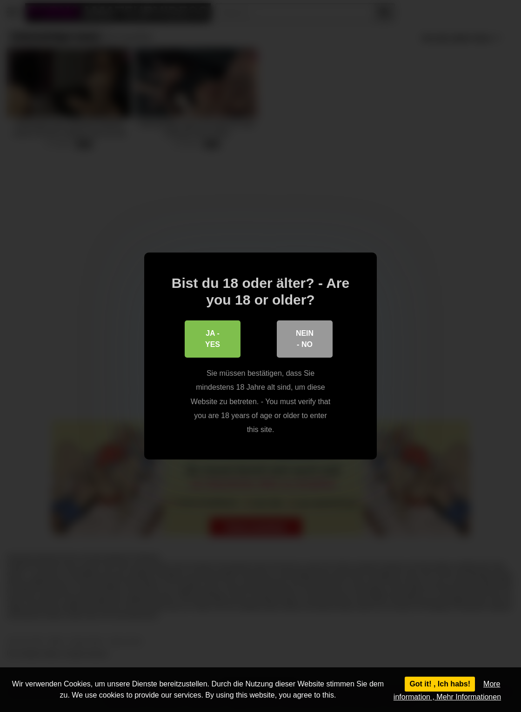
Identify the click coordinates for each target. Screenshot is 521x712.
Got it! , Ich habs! (439, 684)
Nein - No (305, 338)
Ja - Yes (212, 338)
